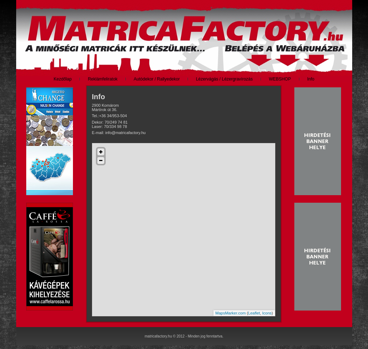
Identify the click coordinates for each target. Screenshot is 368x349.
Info (98, 97)
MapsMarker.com (230, 313)
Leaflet (254, 313)
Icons (267, 313)
